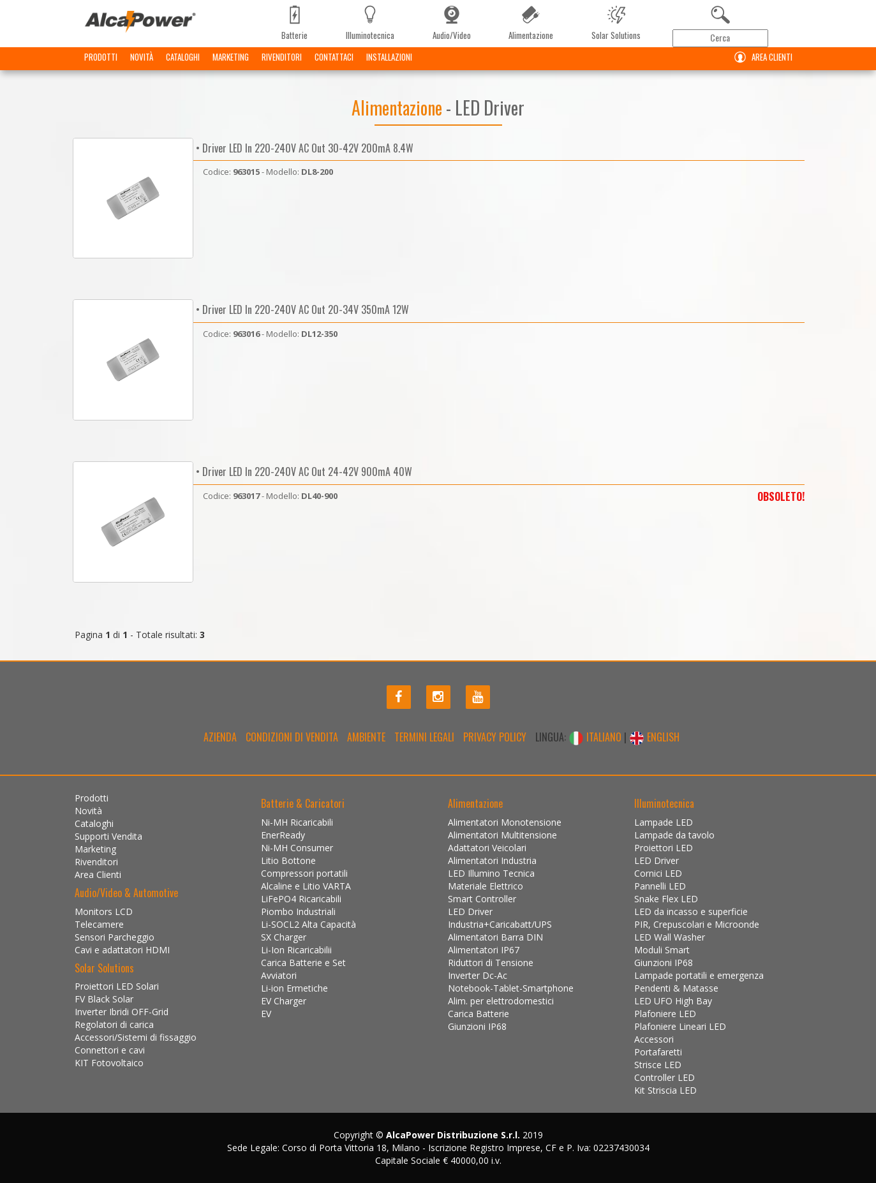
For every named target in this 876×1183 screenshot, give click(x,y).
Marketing (230, 67)
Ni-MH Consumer (297, 848)
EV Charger (283, 1001)
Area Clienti (760, 67)
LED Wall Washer (669, 937)
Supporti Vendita (108, 836)
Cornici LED (658, 873)
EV (266, 1014)
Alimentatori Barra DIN (495, 937)
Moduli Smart (662, 950)
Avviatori (279, 975)
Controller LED (664, 1077)
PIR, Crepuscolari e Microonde (696, 924)
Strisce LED (657, 1065)
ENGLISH (654, 737)
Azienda (220, 737)
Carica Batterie (478, 1014)
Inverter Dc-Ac (477, 975)
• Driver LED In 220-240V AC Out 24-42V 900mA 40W (302, 471)
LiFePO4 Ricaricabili (301, 899)
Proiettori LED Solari (117, 986)
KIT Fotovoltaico (109, 1063)
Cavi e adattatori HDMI (122, 950)
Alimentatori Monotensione (504, 822)
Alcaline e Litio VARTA (306, 886)
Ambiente (366, 737)
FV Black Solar (104, 999)
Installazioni (389, 67)
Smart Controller (482, 899)
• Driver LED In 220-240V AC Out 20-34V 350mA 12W (301, 309)
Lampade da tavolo (674, 835)
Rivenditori (282, 67)
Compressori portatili (304, 873)
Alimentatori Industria (492, 860)
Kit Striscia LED (665, 1090)
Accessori (654, 1039)
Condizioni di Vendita (292, 737)
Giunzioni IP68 (477, 1026)
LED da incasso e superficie (691, 911)
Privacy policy (494, 737)
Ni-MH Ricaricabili (297, 822)
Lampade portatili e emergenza (699, 975)
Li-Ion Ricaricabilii (296, 950)
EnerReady (283, 835)
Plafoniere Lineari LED (680, 1026)
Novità (141, 67)
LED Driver (470, 911)
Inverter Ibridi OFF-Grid (121, 1012)
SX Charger (283, 937)
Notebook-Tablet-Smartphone (511, 988)
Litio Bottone (288, 860)
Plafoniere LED (665, 1014)
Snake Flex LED (666, 899)
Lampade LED (663, 822)
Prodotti (100, 67)
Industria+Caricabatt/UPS (500, 924)
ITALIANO (596, 737)
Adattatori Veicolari (487, 848)
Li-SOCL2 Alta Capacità (308, 924)
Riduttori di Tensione (490, 962)
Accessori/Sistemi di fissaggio (136, 1037)
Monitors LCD (104, 911)
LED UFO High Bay (673, 1001)
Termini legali (424, 737)
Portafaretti (658, 1052)
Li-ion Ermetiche (294, 988)
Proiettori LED (663, 848)
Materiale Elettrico (485, 886)
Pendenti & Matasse (676, 988)
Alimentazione (399, 107)
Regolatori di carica (114, 1024)
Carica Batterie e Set (303, 962)
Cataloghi (183, 67)
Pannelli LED (660, 886)
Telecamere (99, 924)
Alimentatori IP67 (483, 950)
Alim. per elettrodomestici (501, 1001)
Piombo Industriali (298, 911)
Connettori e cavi (110, 1050)
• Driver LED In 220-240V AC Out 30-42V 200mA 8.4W (303, 148)
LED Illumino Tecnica (491, 873)
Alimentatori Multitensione (502, 835)
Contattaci (334, 67)
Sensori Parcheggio (114, 937)
